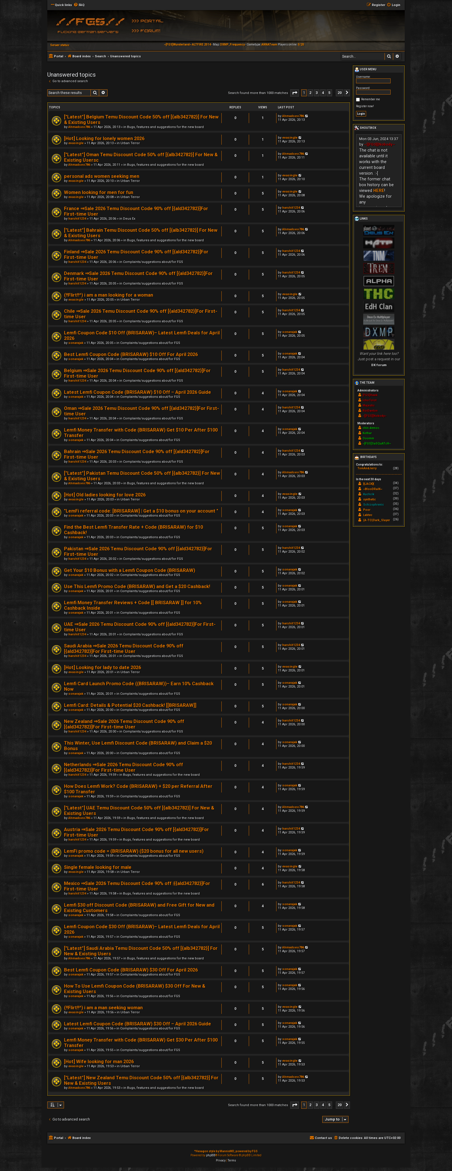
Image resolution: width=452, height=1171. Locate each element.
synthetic (369, 499)
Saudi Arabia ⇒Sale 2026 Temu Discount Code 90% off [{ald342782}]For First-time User (123, 648)
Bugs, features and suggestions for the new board (165, 127)
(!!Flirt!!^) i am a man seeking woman (103, 1007)
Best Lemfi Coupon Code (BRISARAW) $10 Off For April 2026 (131, 354)
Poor (366, 509)
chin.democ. (371, 428)
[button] (294, 93)
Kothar (367, 433)
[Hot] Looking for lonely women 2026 (104, 138)
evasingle (76, 143)
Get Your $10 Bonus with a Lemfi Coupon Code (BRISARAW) (129, 570)
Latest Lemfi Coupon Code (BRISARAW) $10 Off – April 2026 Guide (137, 392)
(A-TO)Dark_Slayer (376, 520)
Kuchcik (368, 494)
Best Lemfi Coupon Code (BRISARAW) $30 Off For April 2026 (131, 970)
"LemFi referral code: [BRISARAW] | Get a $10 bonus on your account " (141, 511)
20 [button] (340, 93)
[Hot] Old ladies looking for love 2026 (105, 495)
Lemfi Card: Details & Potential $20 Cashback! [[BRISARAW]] (130, 705)
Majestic (369, 405)
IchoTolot (369, 400)
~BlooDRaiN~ (372, 489)
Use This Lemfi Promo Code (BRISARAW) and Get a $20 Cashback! (137, 586)
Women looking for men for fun (98, 192)
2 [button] (310, 93)
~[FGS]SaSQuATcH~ (377, 443)
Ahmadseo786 (79, 127)
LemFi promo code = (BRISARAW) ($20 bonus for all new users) (134, 851)
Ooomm (368, 438)
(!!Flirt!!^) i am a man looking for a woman (108, 295)
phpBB (210, 1155)
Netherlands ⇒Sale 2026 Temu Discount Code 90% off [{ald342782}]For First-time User (123, 767)
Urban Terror (130, 143)
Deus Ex (129, 219)
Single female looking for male (97, 867)
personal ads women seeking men (101, 176)
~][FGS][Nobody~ (379, 144)
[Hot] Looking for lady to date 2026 (102, 667)
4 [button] (323, 93)
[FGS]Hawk (370, 395)
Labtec (367, 515)
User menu (365, 69)
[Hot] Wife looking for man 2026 (99, 1061)
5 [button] (329, 93)
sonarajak (75, 343)
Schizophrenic (373, 504)
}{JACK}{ (368, 483)
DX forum (379, 365)
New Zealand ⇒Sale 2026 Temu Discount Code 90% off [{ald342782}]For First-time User (124, 724)
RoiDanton (370, 410)
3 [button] (317, 93)
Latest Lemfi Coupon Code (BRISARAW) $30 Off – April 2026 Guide (137, 1024)
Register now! (365, 106)
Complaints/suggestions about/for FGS (153, 262)
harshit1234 (77, 219)
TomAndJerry (366, 468)
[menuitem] (79, 5)
